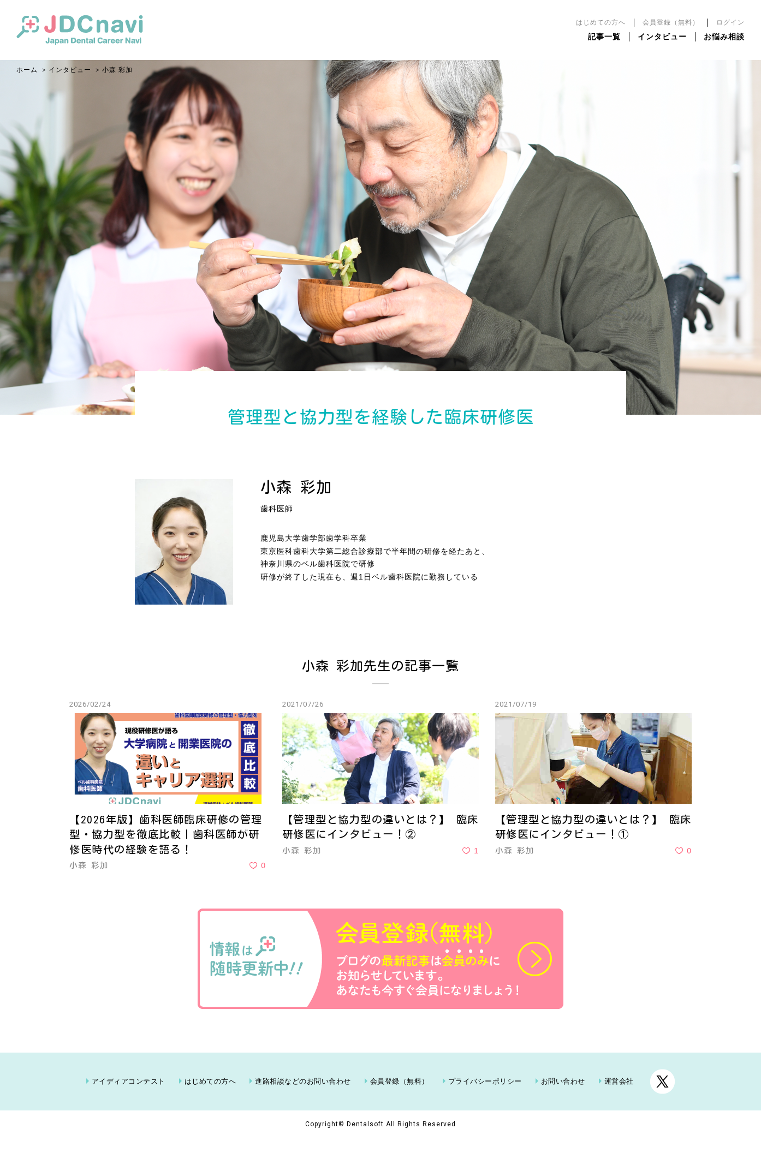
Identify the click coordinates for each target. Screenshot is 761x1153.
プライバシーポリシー (485, 1096)
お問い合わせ (563, 1096)
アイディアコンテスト (128, 1096)
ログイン (730, 22)
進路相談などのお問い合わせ (303, 1096)
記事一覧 (604, 36)
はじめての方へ (601, 22)
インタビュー (662, 36)
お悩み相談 (724, 36)
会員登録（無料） (671, 22)
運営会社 (619, 1096)
